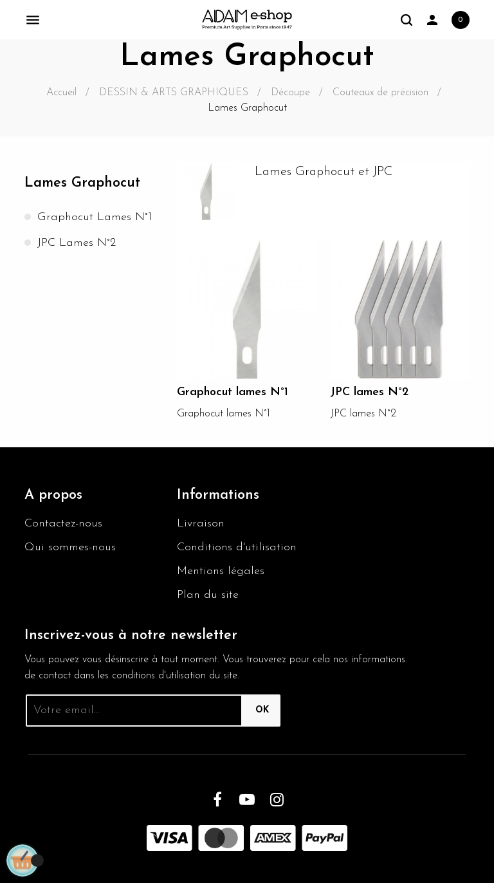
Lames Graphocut (82, 183)
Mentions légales (220, 571)
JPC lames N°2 (76, 243)
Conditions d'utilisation (237, 547)
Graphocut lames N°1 (94, 217)
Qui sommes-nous (70, 547)
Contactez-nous (63, 523)
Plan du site (208, 595)
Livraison (200, 523)
